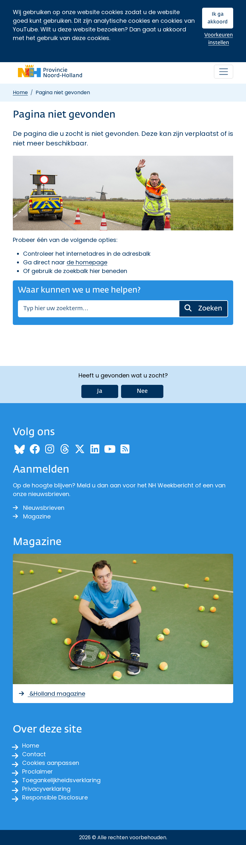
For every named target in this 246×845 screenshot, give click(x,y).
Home (20, 92)
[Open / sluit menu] (223, 72)
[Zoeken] (98, 308)
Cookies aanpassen (50, 763)
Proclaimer (37, 771)
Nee (142, 391)
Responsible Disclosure (55, 797)
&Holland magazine (51, 694)
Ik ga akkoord (218, 18)
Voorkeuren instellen (218, 39)
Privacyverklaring (46, 789)
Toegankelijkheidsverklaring (61, 780)
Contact (34, 754)
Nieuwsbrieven (38, 508)
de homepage (87, 262)
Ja (99, 391)
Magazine (32, 516)
